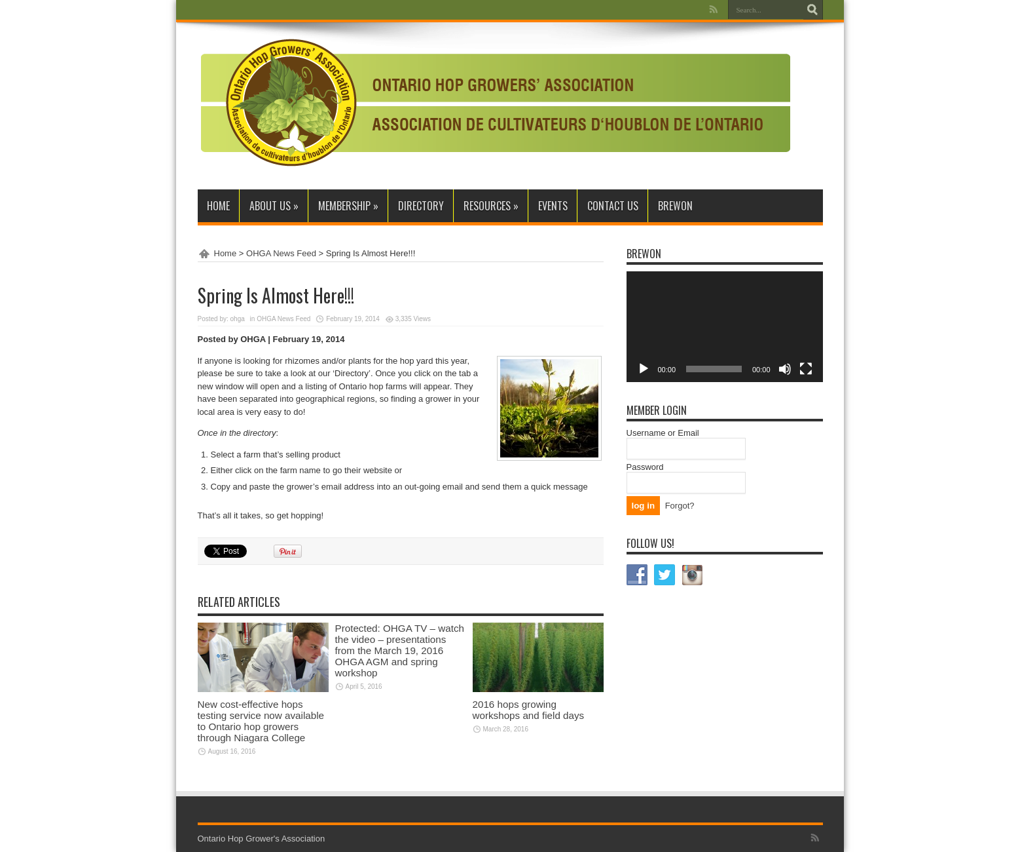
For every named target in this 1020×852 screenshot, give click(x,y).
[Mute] (785, 369)
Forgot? (680, 506)
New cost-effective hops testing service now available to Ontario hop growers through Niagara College (261, 721)
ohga (237, 318)
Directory (421, 206)
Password (645, 467)
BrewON (675, 206)
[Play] (643, 369)
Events (553, 206)
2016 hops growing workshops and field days (529, 710)
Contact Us (612, 206)
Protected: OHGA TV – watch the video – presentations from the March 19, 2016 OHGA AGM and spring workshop (399, 650)
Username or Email (663, 433)
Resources (491, 206)
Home (218, 206)
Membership (348, 206)
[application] (725, 326)
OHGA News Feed (281, 253)
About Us (274, 206)
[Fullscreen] (805, 369)
